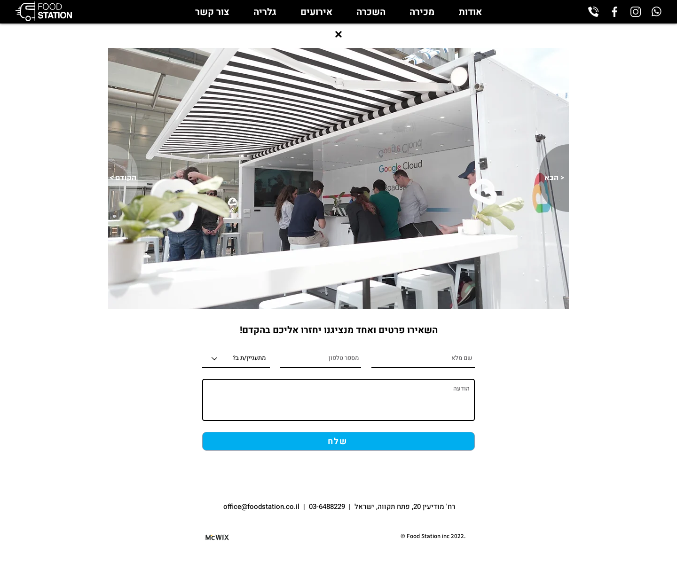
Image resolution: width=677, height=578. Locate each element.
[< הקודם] (123, 178)
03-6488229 (327, 506)
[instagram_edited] (635, 12)
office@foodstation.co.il (262, 506)
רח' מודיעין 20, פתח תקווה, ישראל (404, 506)
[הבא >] (554, 178)
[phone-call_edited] (593, 12)
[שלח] (338, 441)
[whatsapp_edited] (657, 12)
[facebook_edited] (614, 12)
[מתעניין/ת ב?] (236, 358)
